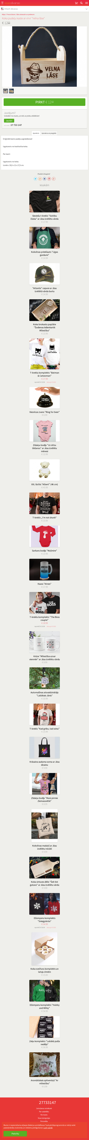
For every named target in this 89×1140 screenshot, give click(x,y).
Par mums (43, 1115)
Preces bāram (11, 14)
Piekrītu (15, 1133)
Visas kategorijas (44, 1118)
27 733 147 (16, 124)
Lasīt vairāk (48, 1128)
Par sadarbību (44, 1111)
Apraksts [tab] (36, 133)
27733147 (47, 1102)
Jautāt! (9, 120)
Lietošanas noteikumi (44, 1108)
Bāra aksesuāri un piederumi (25, 14)
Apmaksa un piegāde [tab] (49, 133)
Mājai (3, 14)
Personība (44, 1121)
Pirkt (44, 102)
